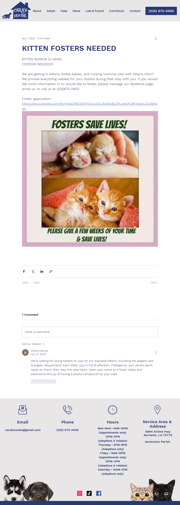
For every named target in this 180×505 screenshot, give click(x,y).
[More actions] (156, 38)
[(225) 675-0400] (161, 11)
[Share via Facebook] (24, 271)
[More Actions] (156, 352)
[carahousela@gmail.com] (23, 430)
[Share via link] (51, 271)
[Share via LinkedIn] (42, 271)
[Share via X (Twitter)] (33, 271)
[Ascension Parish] (157, 441)
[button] (116, 11)
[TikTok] (89, 493)
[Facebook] (98, 493)
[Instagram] (79, 493)
